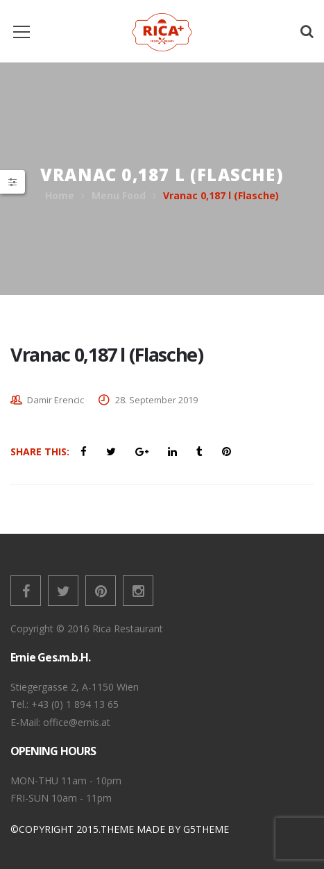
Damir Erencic (55, 400)
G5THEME (206, 829)
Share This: (39, 451)
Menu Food (119, 195)
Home (59, 195)
